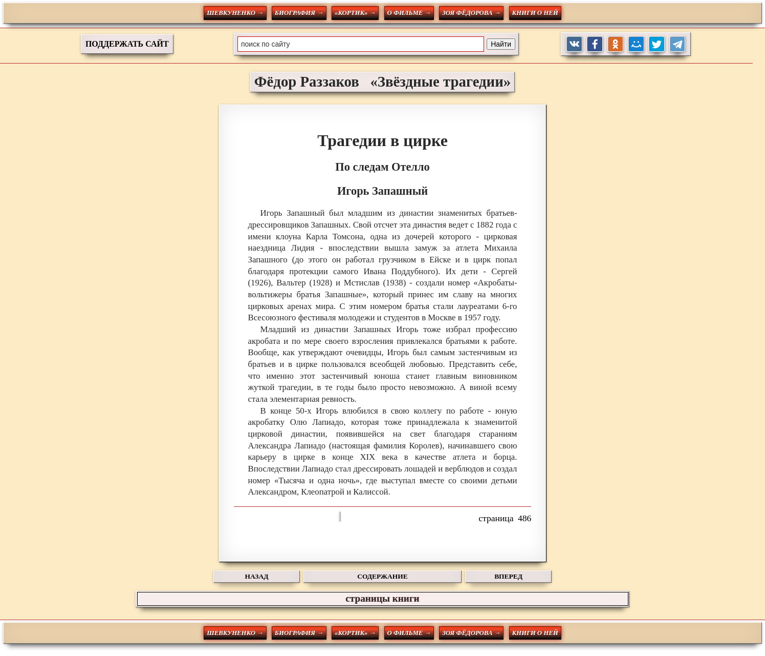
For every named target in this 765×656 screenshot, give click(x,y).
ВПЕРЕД (508, 576)
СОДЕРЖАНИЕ (382, 576)
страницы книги (382, 598)
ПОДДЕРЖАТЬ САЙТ (127, 43)
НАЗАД (257, 576)
